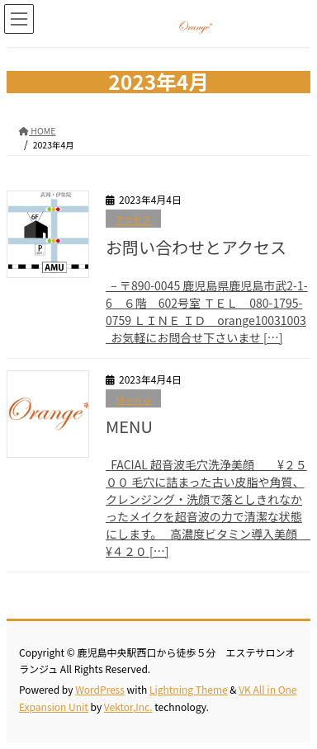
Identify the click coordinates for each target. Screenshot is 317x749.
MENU (129, 426)
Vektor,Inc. (128, 707)
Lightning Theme (188, 689)
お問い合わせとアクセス (196, 247)
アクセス (133, 219)
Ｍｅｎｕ (133, 399)
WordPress (100, 689)
